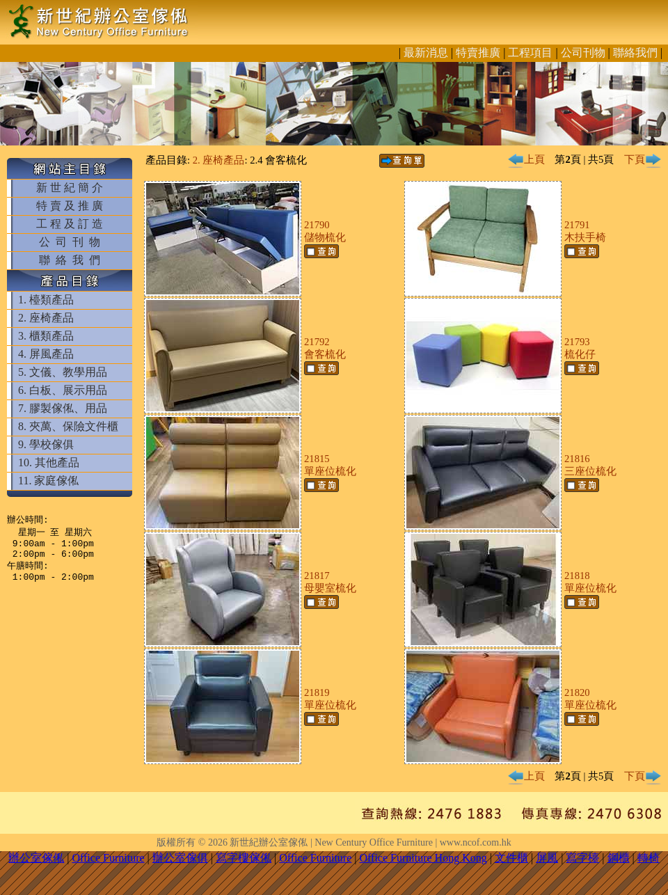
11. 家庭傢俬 (48, 480)
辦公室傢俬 (36, 858)
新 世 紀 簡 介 (69, 187)
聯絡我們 (635, 52)
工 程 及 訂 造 (69, 224)
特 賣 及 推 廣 (69, 206)
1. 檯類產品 (46, 300)
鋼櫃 (618, 858)
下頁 (643, 159)
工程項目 (530, 52)
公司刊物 (583, 52)
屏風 (547, 858)
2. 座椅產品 (46, 318)
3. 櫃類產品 (46, 336)
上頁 (526, 159)
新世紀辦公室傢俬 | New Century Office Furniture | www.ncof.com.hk (370, 842)
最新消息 (426, 52)
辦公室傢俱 (180, 858)
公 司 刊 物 (69, 242)
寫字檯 (582, 858)
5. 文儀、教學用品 (62, 372)
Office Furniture (108, 858)
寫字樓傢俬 (243, 858)
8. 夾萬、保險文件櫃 (68, 426)
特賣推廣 (478, 52)
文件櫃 (511, 858)
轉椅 (648, 858)
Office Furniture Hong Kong (423, 858)
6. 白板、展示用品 (62, 390)
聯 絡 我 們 (69, 260)
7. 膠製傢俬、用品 (62, 408)
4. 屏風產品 (46, 354)
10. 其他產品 (48, 462)
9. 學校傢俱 (46, 444)
